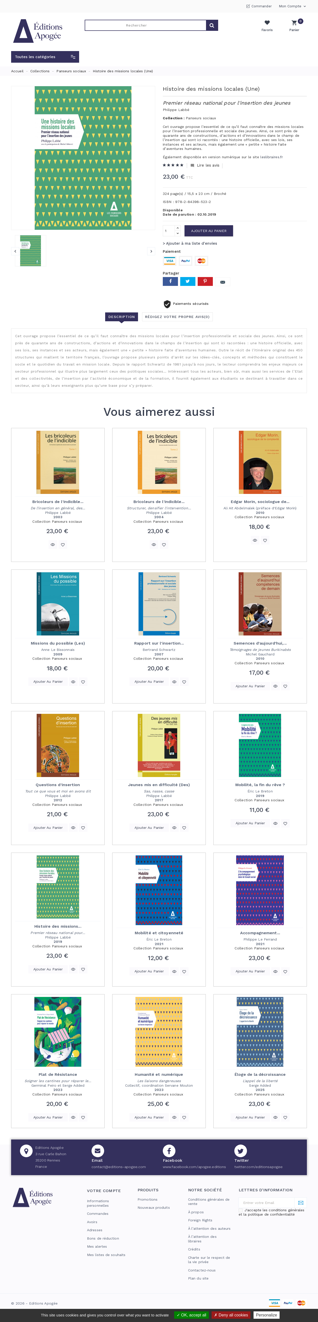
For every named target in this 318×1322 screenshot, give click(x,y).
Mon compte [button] (293, 6)
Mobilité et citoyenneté (159, 932)
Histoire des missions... (57, 926)
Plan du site (198, 1278)
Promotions (147, 1199)
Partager (170, 281)
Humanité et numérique (159, 1074)
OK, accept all (191, 1315)
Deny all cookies (231, 1315)
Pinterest (205, 281)
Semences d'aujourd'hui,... (260, 643)
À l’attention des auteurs (209, 1228)
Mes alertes (97, 1246)
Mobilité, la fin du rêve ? (260, 784)
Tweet (187, 281)
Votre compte (104, 1190)
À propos (196, 1212)
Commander (262, 6)
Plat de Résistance (58, 1074)
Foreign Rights (200, 1220)
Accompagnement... (260, 932)
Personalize (266, 1315)
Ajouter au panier (208, 231)
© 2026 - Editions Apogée (34, 1303)
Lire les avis (204, 165)
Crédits (194, 1249)
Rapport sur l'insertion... (159, 643)
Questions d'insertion (58, 784)
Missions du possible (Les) (58, 643)
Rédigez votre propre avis (177, 317)
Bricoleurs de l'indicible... (57, 501)
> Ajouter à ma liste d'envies (190, 243)
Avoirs (92, 1222)
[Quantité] (169, 230)
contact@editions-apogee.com (119, 1167)
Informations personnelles (98, 1203)
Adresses (94, 1230)
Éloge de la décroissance (260, 1074)
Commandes (97, 1214)
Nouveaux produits (154, 1207)
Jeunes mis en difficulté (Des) (159, 784)
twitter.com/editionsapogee (258, 1167)
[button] (45, 57)
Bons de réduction (103, 1238)
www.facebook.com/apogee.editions (194, 1167)
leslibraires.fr (271, 157)
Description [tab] (121, 317)
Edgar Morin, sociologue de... (260, 501)
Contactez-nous (202, 1270)
